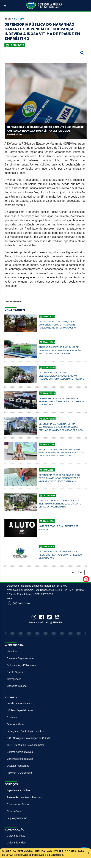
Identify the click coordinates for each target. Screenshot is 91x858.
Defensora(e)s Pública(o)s (21, 665)
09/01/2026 (47, 495)
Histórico (11, 651)
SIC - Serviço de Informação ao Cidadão (29, 738)
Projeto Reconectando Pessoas (24, 797)
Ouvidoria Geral (15, 724)
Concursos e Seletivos (19, 804)
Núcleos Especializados (20, 710)
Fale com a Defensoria (19, 772)
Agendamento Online (18, 790)
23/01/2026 (47, 316)
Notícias (19, 19)
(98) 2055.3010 (19, 603)
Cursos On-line (15, 811)
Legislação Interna (17, 818)
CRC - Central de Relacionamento (25, 745)
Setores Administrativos (20, 752)
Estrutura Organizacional (20, 658)
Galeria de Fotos (16, 835)
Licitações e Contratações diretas (25, 731)
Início (8, 19)
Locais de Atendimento (19, 703)
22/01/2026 (47, 367)
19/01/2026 (47, 470)
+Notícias (78, 572)
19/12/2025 (47, 546)
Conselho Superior (17, 686)
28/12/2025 (47, 521)
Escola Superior (15, 672)
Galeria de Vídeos (17, 842)
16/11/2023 (15, 45)
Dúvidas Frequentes (18, 765)
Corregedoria (14, 679)
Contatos (12, 717)
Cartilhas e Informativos (20, 758)
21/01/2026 (47, 444)
